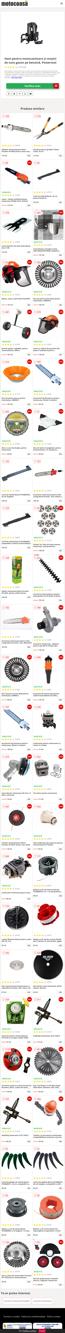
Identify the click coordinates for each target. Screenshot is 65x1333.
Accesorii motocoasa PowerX (17, 1301)
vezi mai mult (16, 78)
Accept (42, 1331)
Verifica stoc (42, 86)
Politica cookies (53, 1316)
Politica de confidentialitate (33, 1316)
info (28, 155)
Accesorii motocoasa (42, 1301)
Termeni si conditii (11, 1316)
